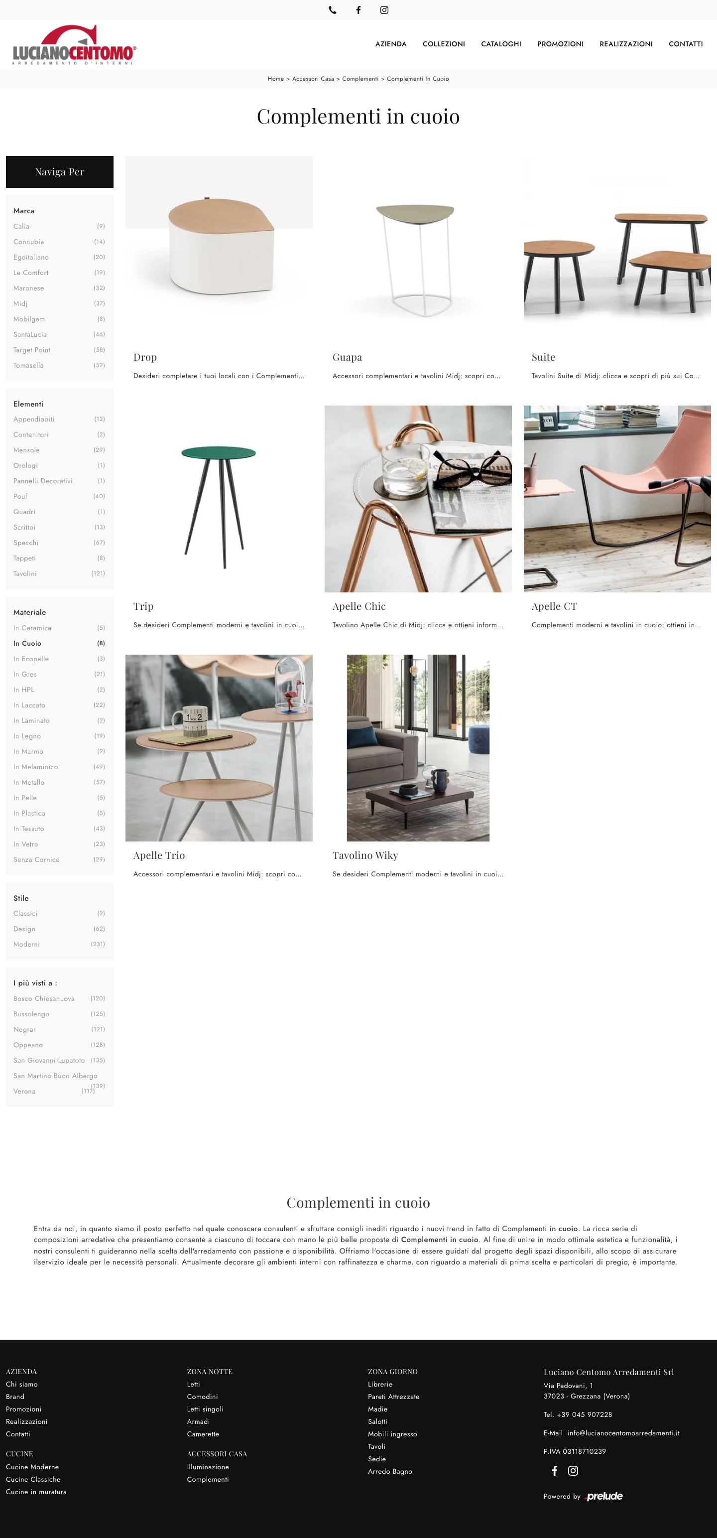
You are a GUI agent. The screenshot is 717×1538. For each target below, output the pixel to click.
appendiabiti (34, 419)
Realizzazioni (626, 44)
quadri (24, 512)
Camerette (203, 1434)
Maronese (28, 288)
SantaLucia (30, 334)
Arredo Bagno (390, 1471)
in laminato (31, 720)
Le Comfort (31, 273)
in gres (25, 674)
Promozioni (560, 44)
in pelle (25, 798)
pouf (20, 497)
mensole (26, 450)
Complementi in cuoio (418, 78)
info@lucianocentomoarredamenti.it (624, 1433)
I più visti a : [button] (35, 983)
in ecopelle (31, 659)
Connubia (28, 242)
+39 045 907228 (584, 1414)
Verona (24, 1091)
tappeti (24, 558)
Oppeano (28, 1045)
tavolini (25, 574)
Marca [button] (24, 210)
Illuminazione (208, 1467)
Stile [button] (21, 897)
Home (276, 78)
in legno (27, 736)
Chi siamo (22, 1384)
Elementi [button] (28, 403)
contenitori (31, 435)
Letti (193, 1384)
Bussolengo (31, 1014)
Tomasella (28, 365)
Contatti (686, 44)
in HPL (23, 690)
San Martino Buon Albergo (55, 1076)
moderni (26, 945)
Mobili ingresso (392, 1434)
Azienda (391, 44)
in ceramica (32, 628)
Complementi (361, 78)
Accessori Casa (313, 78)
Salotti (377, 1421)
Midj (20, 303)
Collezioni (444, 44)
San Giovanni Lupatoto (49, 1060)
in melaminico (35, 767)
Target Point (31, 350)
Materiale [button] (29, 612)
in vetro (25, 844)
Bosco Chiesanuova (44, 998)
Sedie (377, 1459)
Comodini (202, 1396)
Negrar (24, 1029)
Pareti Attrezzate (394, 1396)
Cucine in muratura (36, 1492)
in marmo (28, 751)
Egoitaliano (31, 257)
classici (25, 914)
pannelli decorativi (43, 481)
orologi (25, 466)
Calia (21, 226)
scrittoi (24, 528)
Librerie (380, 1384)
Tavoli (376, 1446)
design (24, 929)
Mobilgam (29, 319)
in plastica (29, 813)
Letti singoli (205, 1409)
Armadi (198, 1421)
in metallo (29, 782)
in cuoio (27, 643)
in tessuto (28, 829)
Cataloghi (501, 44)
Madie (377, 1409)
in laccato (29, 705)
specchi (26, 543)
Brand (15, 1396)
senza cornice (36, 859)
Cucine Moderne (32, 1467)
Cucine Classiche (33, 1479)
